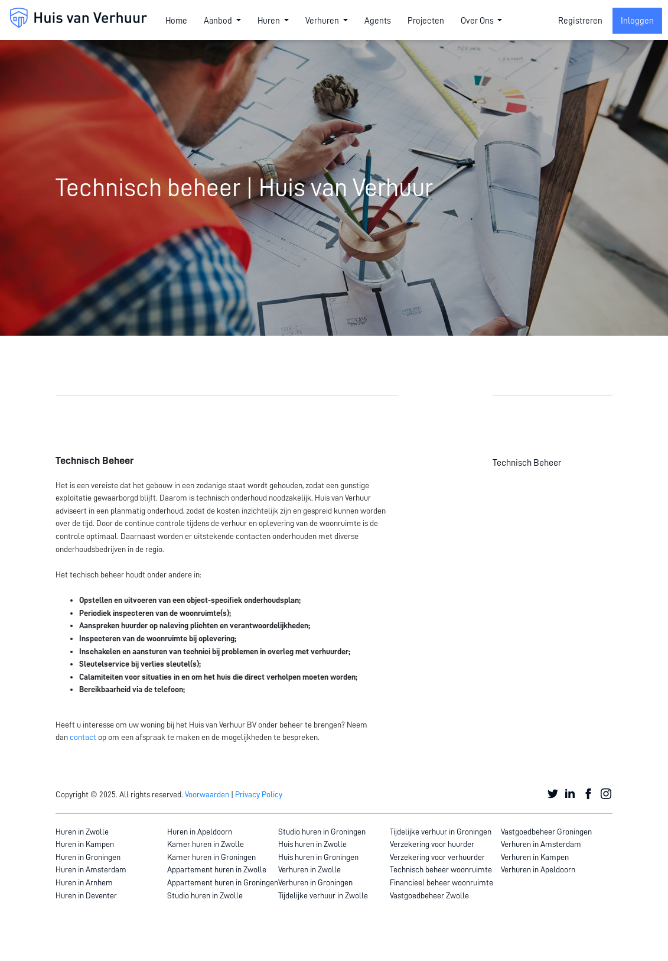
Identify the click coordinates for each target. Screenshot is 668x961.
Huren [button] (270, 20)
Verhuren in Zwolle (309, 869)
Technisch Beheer (527, 462)
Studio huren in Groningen (322, 831)
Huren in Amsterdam (91, 869)
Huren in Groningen (88, 857)
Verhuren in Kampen (535, 857)
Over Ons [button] (478, 20)
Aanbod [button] (219, 20)
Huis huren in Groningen (318, 857)
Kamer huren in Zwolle (205, 844)
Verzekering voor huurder (432, 844)
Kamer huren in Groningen (211, 857)
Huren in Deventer (86, 895)
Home (176, 20)
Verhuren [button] (323, 20)
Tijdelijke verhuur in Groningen (440, 831)
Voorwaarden (207, 794)
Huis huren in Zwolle (312, 844)
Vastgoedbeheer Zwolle (429, 895)
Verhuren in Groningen (315, 882)
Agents (377, 20)
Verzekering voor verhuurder (437, 857)
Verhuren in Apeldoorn (538, 869)
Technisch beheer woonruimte (441, 869)
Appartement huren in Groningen (222, 882)
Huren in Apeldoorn (199, 831)
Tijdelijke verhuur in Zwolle (323, 895)
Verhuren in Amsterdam (541, 844)
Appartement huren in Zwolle (216, 869)
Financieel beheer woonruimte (441, 882)
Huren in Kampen (85, 844)
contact (83, 737)
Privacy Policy (258, 794)
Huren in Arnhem (84, 882)
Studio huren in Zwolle (205, 895)
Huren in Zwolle (82, 831)
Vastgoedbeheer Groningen (546, 831)
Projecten (426, 20)
